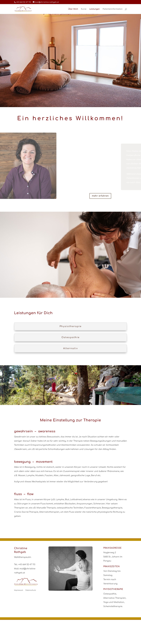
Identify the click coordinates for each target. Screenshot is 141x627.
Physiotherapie (71, 326)
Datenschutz (30, 590)
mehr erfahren (100, 196)
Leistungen (94, 9)
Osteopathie (70, 337)
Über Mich (73, 9)
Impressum (18, 590)
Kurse (83, 9)
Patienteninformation (112, 9)
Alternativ (70, 348)
